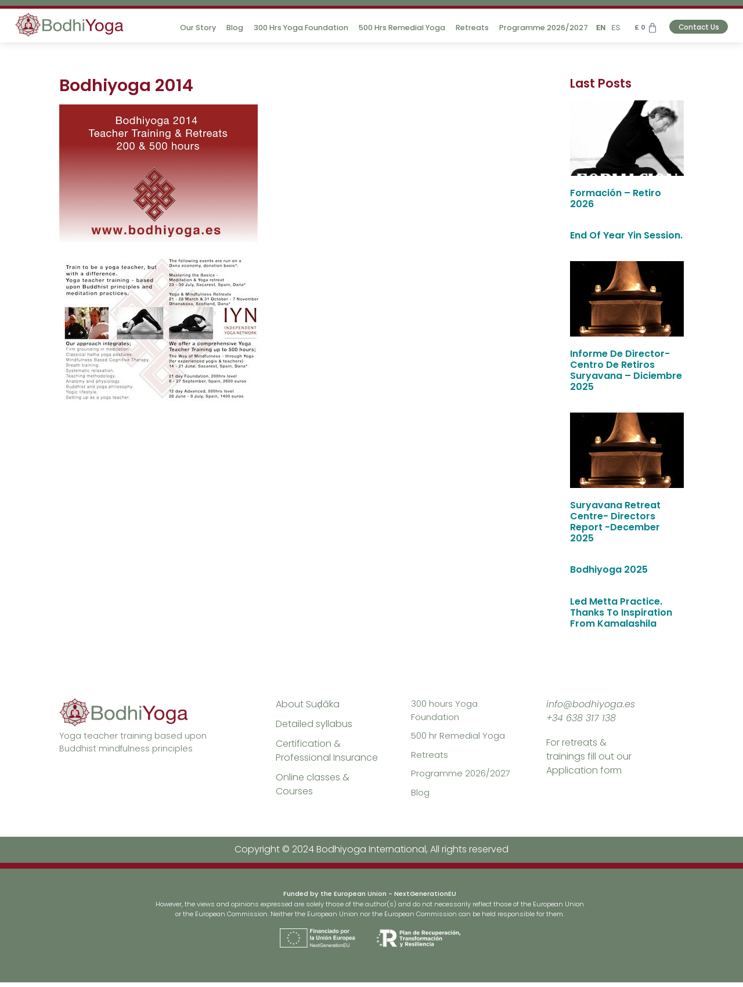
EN (592, 27)
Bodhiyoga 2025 (609, 569)
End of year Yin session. (626, 235)
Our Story (189, 27)
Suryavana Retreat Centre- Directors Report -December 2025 (615, 521)
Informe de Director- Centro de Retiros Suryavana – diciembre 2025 (626, 370)
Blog (226, 27)
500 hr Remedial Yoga (460, 737)
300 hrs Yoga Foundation (292, 27)
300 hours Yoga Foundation (446, 711)
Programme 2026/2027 (534, 27)
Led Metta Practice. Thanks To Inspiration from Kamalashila (621, 612)
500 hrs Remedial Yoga (393, 27)
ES (607, 27)
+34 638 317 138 (581, 718)
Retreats (463, 27)
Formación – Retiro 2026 (615, 198)
